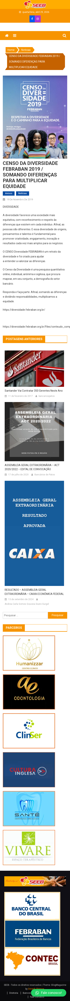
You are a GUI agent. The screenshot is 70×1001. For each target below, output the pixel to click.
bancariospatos (47, 396)
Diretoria (13, 993)
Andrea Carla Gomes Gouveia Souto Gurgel (27, 604)
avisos (8, 193)
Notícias (22, 193)
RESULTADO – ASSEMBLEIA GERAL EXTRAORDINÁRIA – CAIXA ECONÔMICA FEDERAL (34, 591)
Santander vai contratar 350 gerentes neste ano (34, 390)
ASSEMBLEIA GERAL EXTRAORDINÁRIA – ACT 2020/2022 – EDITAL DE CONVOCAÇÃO (32, 467)
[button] (48, 993)
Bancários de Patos (45, 474)
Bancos (27, 993)
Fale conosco (37, 997)
